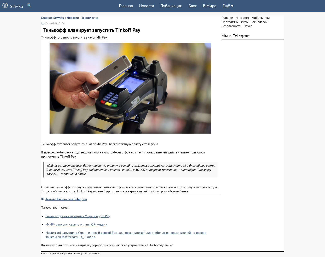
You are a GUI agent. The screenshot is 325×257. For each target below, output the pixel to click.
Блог (193, 5)
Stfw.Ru (11, 6)
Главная (126, 5)
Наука (248, 26)
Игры (245, 22)
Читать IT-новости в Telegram (66, 199)
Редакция (58, 254)
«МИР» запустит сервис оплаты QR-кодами (76, 225)
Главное (227, 18)
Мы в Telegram (236, 36)
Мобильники (260, 18)
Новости (146, 5)
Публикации (171, 5)
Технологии (259, 22)
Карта (77, 254)
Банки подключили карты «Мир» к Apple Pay (77, 217)
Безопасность (231, 26)
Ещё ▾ (228, 5)
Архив (68, 254)
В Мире (209, 5)
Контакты (46, 254)
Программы (230, 22)
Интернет (242, 18)
